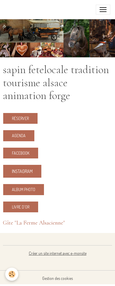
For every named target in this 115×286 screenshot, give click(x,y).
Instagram (22, 171)
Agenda (19, 135)
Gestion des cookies (57, 278)
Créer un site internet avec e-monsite (57, 253)
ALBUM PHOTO (23, 189)
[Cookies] (11, 274)
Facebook (20, 153)
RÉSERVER (20, 118)
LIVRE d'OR (20, 206)
